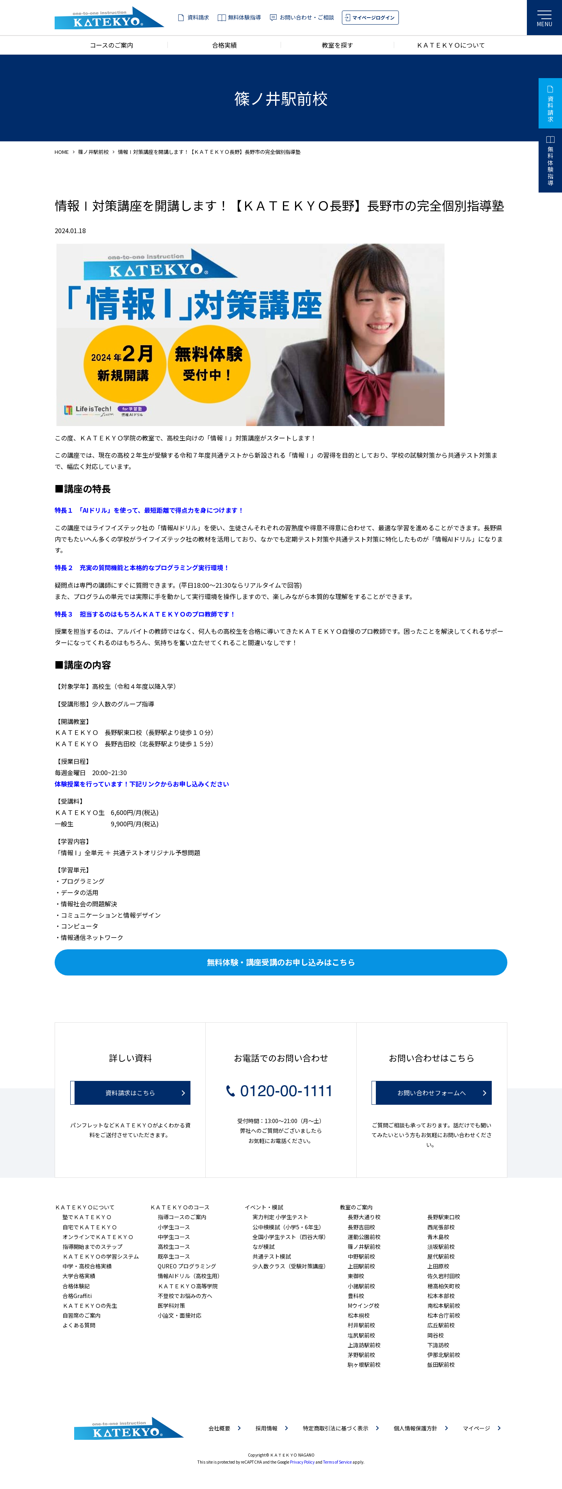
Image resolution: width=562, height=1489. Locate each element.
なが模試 (263, 1246)
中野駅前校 (361, 1256)
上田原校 (438, 1266)
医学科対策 (171, 1305)
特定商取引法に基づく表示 (335, 1428)
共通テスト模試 (272, 1256)
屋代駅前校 (441, 1256)
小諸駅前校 (361, 1286)
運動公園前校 (364, 1237)
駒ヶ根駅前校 (364, 1364)
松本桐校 (359, 1315)
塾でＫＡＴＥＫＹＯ (87, 1217)
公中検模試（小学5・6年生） (288, 1227)
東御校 (356, 1276)
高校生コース (174, 1246)
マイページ (476, 1428)
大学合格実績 (78, 1276)
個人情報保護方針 (416, 1428)
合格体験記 (76, 1286)
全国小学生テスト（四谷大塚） (291, 1237)
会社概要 (219, 1428)
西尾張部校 (441, 1227)
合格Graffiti (77, 1296)
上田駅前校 (361, 1266)
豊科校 (356, 1296)
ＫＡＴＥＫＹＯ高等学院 (188, 1286)
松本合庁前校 (443, 1315)
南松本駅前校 (443, 1305)
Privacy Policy (302, 1462)
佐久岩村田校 (443, 1276)
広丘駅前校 (441, 1325)
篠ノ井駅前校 (93, 151)
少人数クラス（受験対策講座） (291, 1266)
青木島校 (438, 1237)
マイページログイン (373, 17)
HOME (62, 151)
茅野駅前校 (361, 1355)
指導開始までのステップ (92, 1246)
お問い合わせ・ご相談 (306, 17)
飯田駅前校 (441, 1364)
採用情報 (266, 1428)
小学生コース (174, 1227)
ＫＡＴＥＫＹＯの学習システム (100, 1256)
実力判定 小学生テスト (280, 1217)
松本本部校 (441, 1296)
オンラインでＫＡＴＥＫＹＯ (97, 1237)
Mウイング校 (363, 1305)
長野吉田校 (361, 1227)
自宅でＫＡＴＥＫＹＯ (89, 1227)
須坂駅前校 (441, 1246)
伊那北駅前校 (443, 1355)
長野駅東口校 (443, 1217)
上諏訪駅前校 (364, 1345)
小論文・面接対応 (179, 1315)
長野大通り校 (364, 1217)
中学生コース (174, 1237)
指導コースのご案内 (182, 1217)
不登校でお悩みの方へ (185, 1296)
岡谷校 (435, 1335)
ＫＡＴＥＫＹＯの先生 (89, 1305)
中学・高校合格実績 (87, 1266)
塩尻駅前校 (361, 1335)
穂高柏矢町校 (443, 1286)
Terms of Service (337, 1462)
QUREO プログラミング (187, 1266)
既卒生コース (174, 1256)
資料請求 (198, 17)
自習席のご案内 (81, 1315)
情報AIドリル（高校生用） (190, 1276)
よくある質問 (78, 1325)
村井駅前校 (361, 1325)
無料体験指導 (244, 17)
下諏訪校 (438, 1345)
